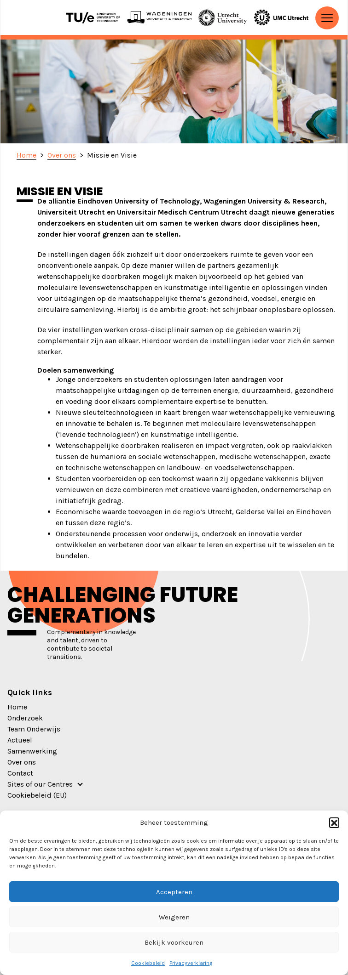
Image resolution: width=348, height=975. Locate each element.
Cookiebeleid (148, 963)
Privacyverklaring (190, 963)
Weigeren (174, 917)
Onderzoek (25, 718)
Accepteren (174, 892)
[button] (334, 822)
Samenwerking (32, 751)
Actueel (19, 740)
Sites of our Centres (40, 784)
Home (17, 707)
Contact (20, 773)
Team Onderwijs (33, 729)
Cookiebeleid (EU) (37, 795)
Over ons (21, 762)
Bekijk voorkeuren (174, 942)
